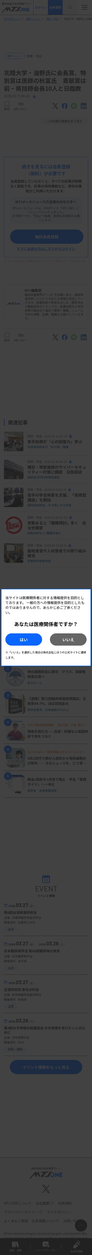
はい (24, 639)
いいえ (68, 639)
